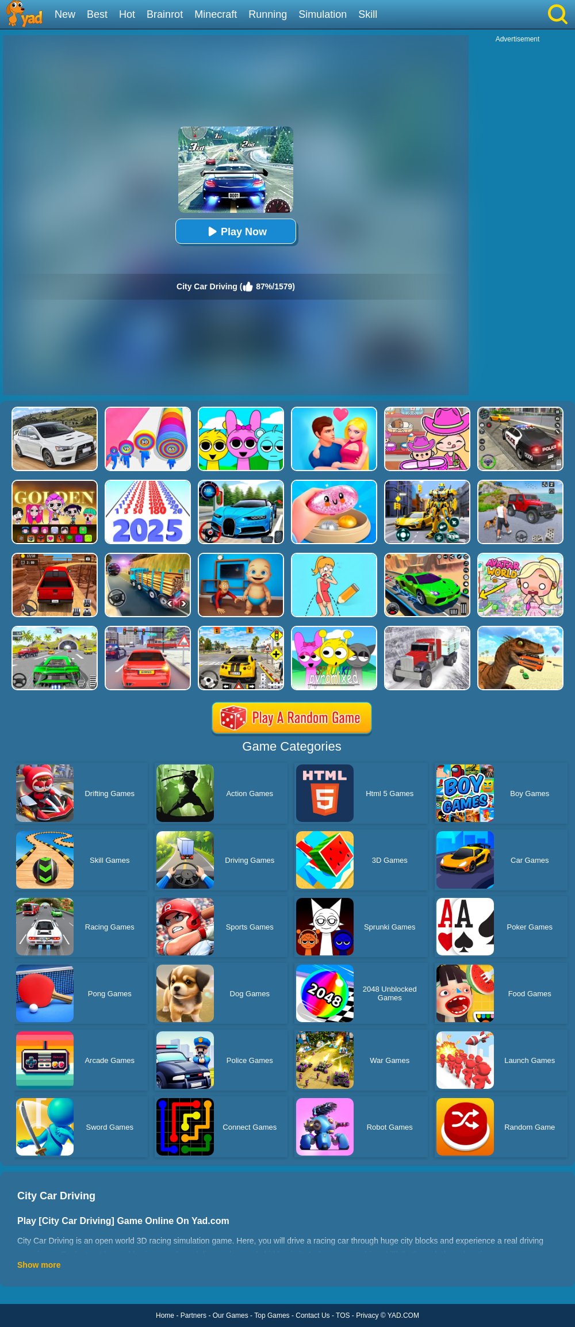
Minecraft (215, 14)
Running (267, 14)
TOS (343, 1315)
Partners (193, 1315)
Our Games (230, 1315)
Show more (38, 1264)
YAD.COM (403, 1315)
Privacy (367, 1315)
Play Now (236, 231)
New (65, 14)
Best (97, 14)
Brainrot (165, 14)
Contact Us (312, 1315)
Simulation (322, 14)
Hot (127, 14)
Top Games (271, 1315)
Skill (367, 14)
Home (165, 1315)
